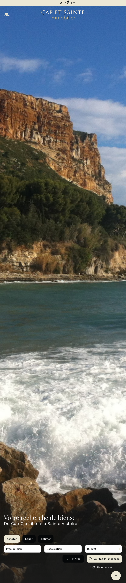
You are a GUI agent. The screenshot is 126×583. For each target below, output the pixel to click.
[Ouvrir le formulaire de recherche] (73, 560)
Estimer (46, 540)
